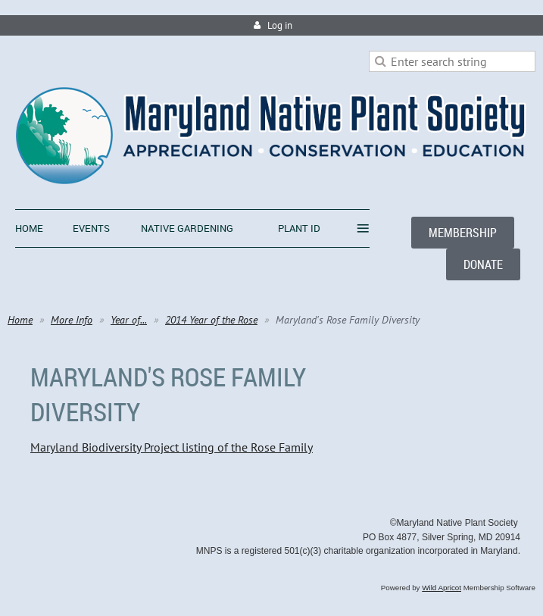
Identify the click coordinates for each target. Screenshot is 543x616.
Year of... (129, 320)
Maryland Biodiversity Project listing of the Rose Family (171, 447)
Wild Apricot (441, 587)
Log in (279, 25)
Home (20, 320)
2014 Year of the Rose (211, 320)
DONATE (483, 264)
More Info (71, 320)
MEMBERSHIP (463, 232)
